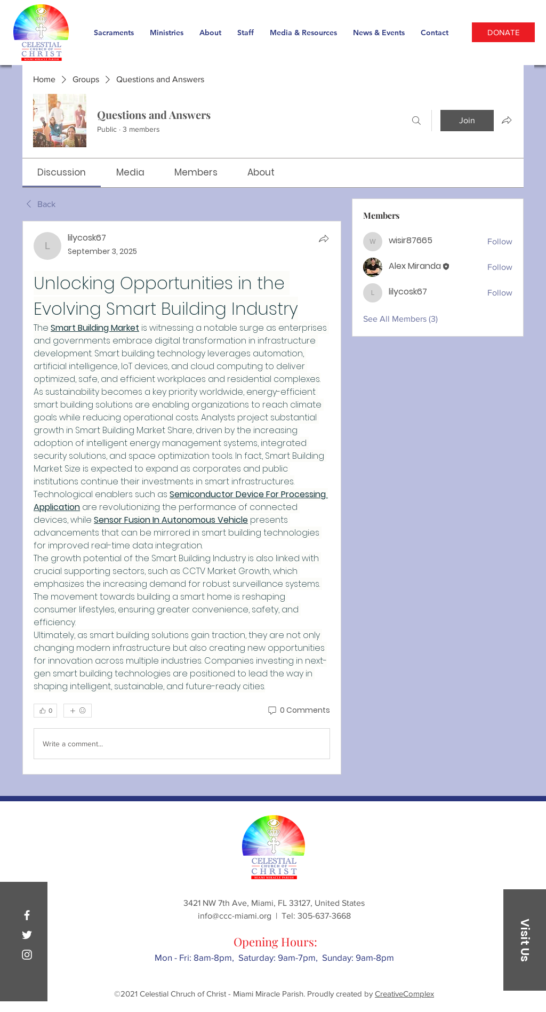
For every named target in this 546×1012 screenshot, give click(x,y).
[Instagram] (27, 954)
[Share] (323, 238)
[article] (181, 498)
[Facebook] (27, 915)
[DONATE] (503, 32)
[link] (61, 172)
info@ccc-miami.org (234, 915)
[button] (524, 940)
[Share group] (506, 120)
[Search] (416, 120)
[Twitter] (27, 935)
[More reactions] (77, 711)
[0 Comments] (298, 710)
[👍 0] (45, 711)
